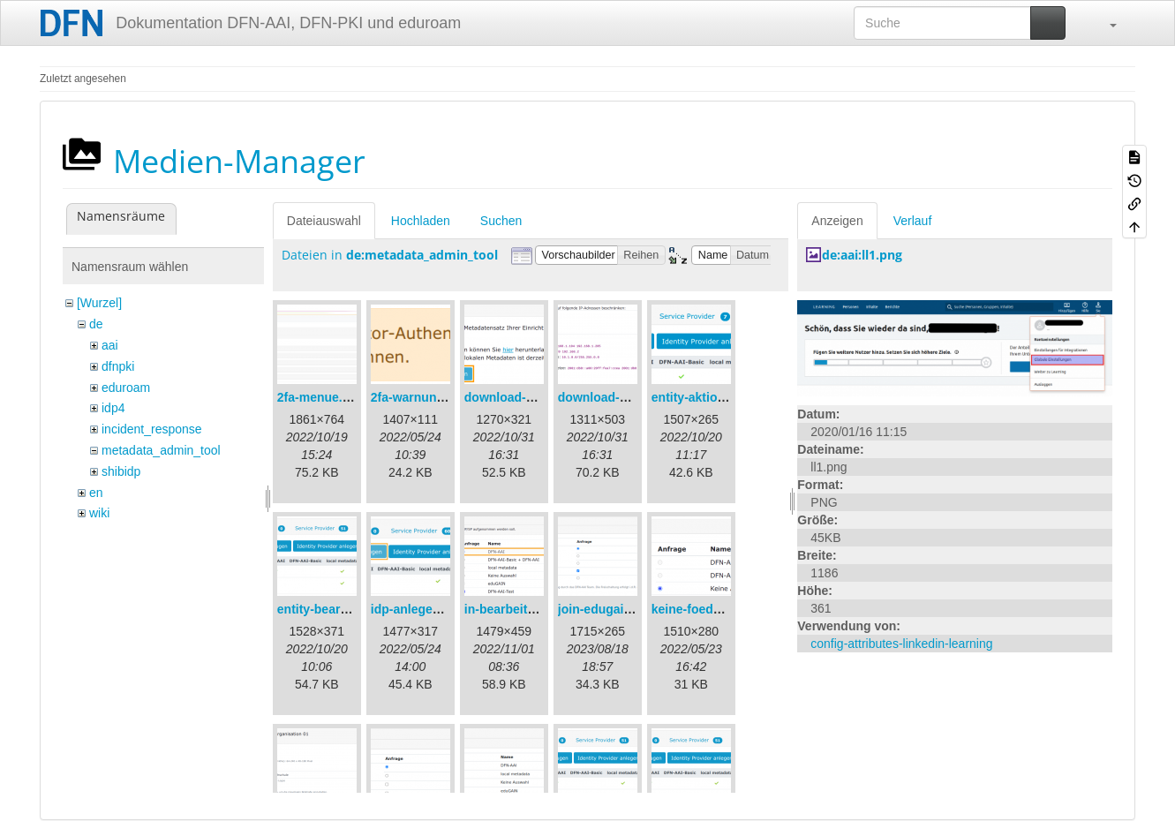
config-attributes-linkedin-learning (901, 643)
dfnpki (118, 366)
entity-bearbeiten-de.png (349, 609)
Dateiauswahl (324, 221)
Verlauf (912, 221)
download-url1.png (519, 397)
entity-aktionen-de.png (718, 397)
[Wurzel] (99, 303)
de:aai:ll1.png (862, 254)
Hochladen (420, 221)
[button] (1104, 23)
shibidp (121, 471)
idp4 (113, 408)
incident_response (152, 429)
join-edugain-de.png (617, 609)
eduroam (126, 387)
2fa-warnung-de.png (430, 397)
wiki (99, 513)
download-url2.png (613, 397)
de (96, 324)
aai (110, 345)
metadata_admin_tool (161, 450)
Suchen (501, 221)
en (96, 493)
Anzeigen (836, 221)
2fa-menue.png (321, 397)
